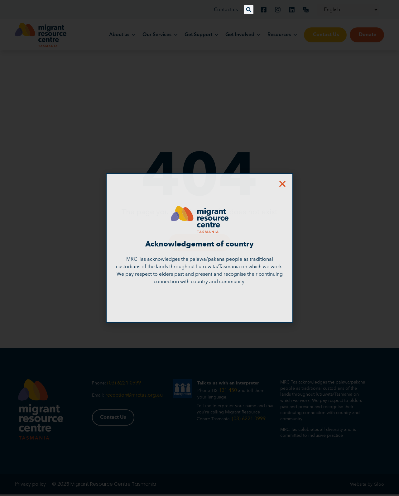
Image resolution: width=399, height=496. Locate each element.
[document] (199, 248)
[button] (248, 9)
